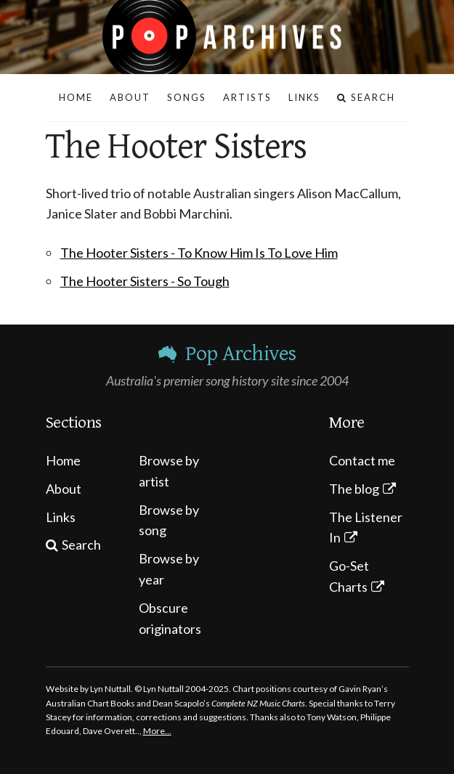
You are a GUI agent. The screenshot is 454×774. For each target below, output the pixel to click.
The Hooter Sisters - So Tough (145, 281)
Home (63, 460)
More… (157, 730)
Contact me (362, 460)
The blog (354, 489)
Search (81, 545)
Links (61, 517)
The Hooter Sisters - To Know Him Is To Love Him (199, 253)
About (63, 489)
